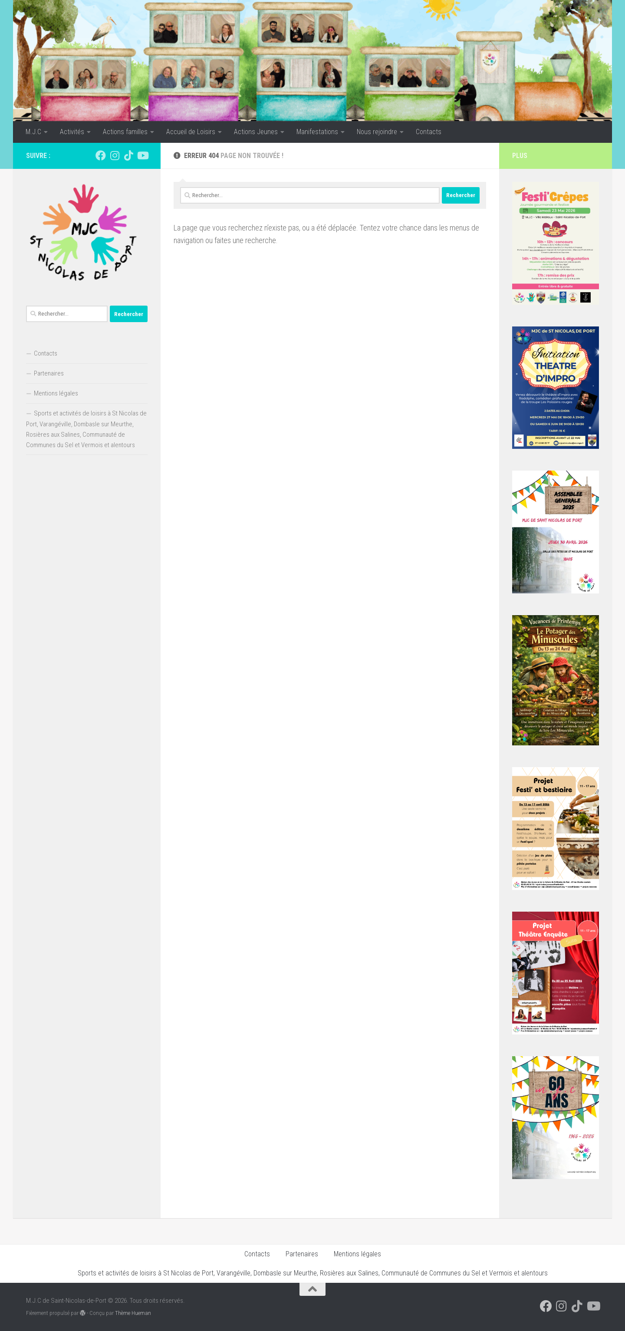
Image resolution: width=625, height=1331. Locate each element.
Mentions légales (56, 393)
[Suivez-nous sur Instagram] (114, 155)
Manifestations (317, 132)
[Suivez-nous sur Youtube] (142, 155)
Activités (72, 132)
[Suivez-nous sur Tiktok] (128, 155)
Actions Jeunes (256, 132)
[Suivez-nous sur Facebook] (100, 155)
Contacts (428, 132)
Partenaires (49, 373)
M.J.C (33, 132)
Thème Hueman (133, 1313)
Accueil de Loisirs (190, 132)
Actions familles (125, 132)
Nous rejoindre (377, 132)
